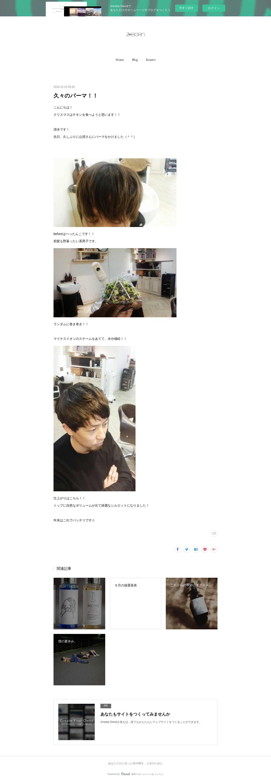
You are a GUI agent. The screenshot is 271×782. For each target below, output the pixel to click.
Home (120, 60)
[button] (120, 59)
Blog (135, 60)
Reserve (151, 60)
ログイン (214, 8)
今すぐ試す (186, 8)
